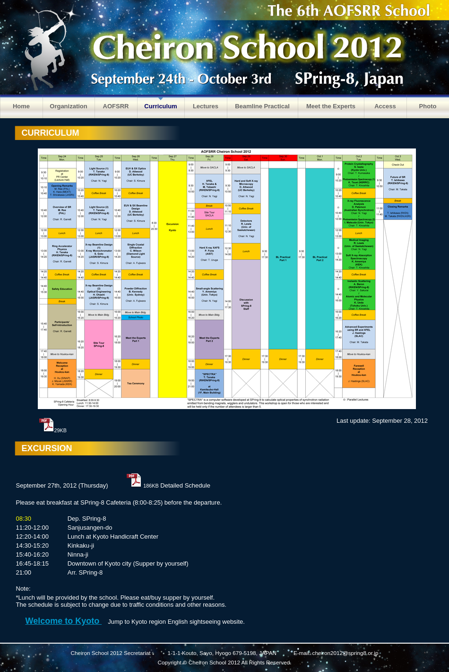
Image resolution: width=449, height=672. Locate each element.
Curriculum (160, 106)
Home (21, 106)
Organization (68, 106)
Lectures (205, 106)
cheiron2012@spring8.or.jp (345, 653)
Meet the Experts (330, 106)
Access (385, 106)
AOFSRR (116, 106)
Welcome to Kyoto (64, 621)
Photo (428, 106)
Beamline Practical (262, 106)
